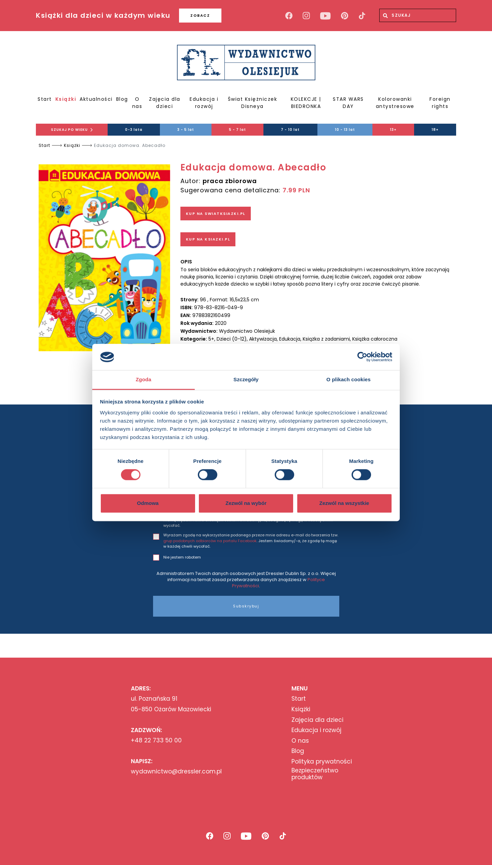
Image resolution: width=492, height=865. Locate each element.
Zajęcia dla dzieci (164, 103)
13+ (393, 129)
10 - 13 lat (345, 129)
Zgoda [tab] (143, 379)
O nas (137, 103)
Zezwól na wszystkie (344, 503)
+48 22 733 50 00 (156, 740)
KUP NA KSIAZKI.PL (208, 239)
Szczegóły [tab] (245, 379)
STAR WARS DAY (348, 103)
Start (45, 99)
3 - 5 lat (185, 129)
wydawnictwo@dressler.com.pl (176, 771)
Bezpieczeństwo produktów (314, 774)
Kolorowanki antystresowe (395, 103)
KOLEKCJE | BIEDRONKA (306, 103)
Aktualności (96, 99)
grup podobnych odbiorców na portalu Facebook (210, 541)
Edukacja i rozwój (204, 103)
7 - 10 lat (290, 129)
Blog (122, 99)
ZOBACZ (200, 15)
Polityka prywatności (321, 761)
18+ (435, 129)
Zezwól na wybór (246, 503)
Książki (66, 99)
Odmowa (148, 503)
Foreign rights (440, 103)
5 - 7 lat (237, 129)
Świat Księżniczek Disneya (252, 103)
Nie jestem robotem (182, 557)
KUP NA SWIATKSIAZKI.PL (215, 213)
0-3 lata (133, 129)
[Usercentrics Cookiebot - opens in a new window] (362, 357)
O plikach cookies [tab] (348, 379)
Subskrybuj (246, 606)
